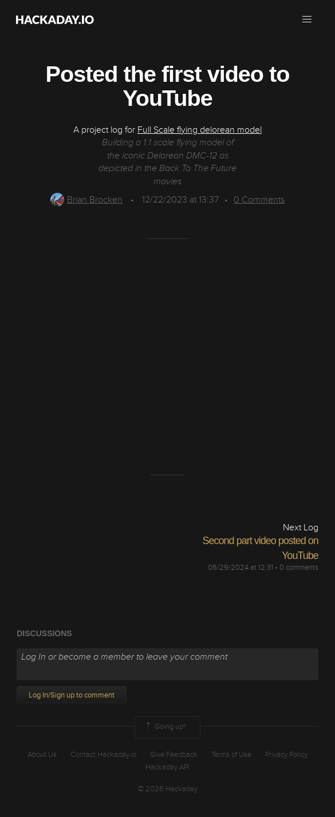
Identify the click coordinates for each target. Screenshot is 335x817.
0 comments (298, 567)
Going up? (165, 727)
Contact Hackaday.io (103, 754)
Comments (259, 199)
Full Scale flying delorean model (199, 130)
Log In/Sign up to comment (72, 695)
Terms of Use (231, 754)
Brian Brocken (86, 199)
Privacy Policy (286, 754)
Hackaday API (167, 767)
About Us (42, 754)
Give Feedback (174, 754)
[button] (306, 19)
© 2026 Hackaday (168, 789)
